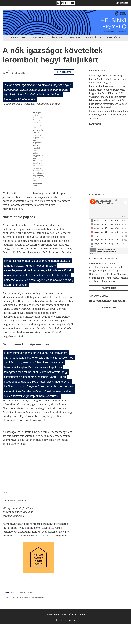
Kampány (6, 73)
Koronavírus (112, 38)
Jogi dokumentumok (56, 614)
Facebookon (48, 531)
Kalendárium (93, 38)
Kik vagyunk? (18, 38)
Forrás (5, 492)
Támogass (56, 38)
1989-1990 (75, 38)
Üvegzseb (37, 38)
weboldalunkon (27, 531)
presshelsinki (7, 71)
